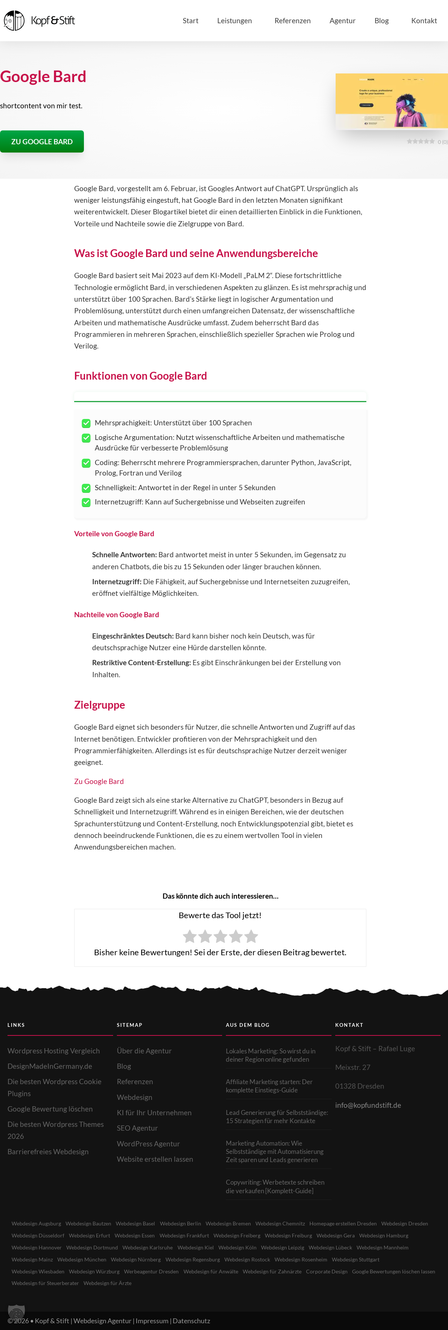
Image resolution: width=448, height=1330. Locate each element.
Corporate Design (396, 1271)
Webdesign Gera (403, 1235)
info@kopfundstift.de (368, 1105)
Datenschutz (191, 1320)
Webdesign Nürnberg (199, 1259)
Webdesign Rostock (316, 1259)
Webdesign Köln (301, 1247)
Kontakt (424, 20)
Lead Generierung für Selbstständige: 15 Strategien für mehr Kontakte (277, 1117)
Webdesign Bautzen (92, 1223)
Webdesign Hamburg (37, 1247)
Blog (384, 20)
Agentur (343, 20)
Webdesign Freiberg (300, 1235)
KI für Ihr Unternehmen (154, 1112)
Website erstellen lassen (155, 1159)
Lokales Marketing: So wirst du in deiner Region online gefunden (270, 1055)
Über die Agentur (144, 1050)
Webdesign (134, 1097)
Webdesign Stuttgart (37, 1271)
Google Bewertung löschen (50, 1108)
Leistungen (236, 20)
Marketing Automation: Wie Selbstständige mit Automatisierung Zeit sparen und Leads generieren (275, 1151)
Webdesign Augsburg (37, 1223)
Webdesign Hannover (93, 1247)
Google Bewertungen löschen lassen (55, 1283)
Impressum (152, 1320)
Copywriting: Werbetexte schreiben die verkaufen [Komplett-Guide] (275, 1186)
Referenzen (293, 20)
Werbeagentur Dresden (214, 1271)
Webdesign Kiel (257, 1247)
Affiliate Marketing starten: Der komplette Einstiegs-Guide (269, 1086)
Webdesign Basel (142, 1223)
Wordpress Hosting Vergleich (53, 1050)
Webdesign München (144, 1259)
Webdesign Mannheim (38, 1259)
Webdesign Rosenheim (373, 1259)
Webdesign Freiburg (354, 1235)
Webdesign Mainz (92, 1259)
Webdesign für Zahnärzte (339, 1271)
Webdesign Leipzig (347, 1247)
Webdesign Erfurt (146, 1235)
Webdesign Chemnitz (293, 1223)
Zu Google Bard (99, 781)
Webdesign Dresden (36, 1235)
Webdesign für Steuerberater (140, 1283)
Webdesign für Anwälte (276, 1271)
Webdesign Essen (193, 1235)
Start (191, 20)
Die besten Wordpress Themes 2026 (55, 1130)
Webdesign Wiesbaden (95, 1271)
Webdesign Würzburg (154, 1271)
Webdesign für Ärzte (205, 1283)
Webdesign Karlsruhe (207, 1247)
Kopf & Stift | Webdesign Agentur (83, 1320)
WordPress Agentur (148, 1143)
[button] (16, 1313)
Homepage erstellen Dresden (359, 1223)
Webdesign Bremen (239, 1223)
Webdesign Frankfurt (245, 1235)
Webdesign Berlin (189, 1223)
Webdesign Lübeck (398, 1247)
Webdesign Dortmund (151, 1247)
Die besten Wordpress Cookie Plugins (54, 1087)
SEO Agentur (137, 1128)
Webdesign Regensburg (259, 1259)
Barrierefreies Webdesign (48, 1151)
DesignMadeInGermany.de (49, 1066)
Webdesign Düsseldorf (93, 1235)
